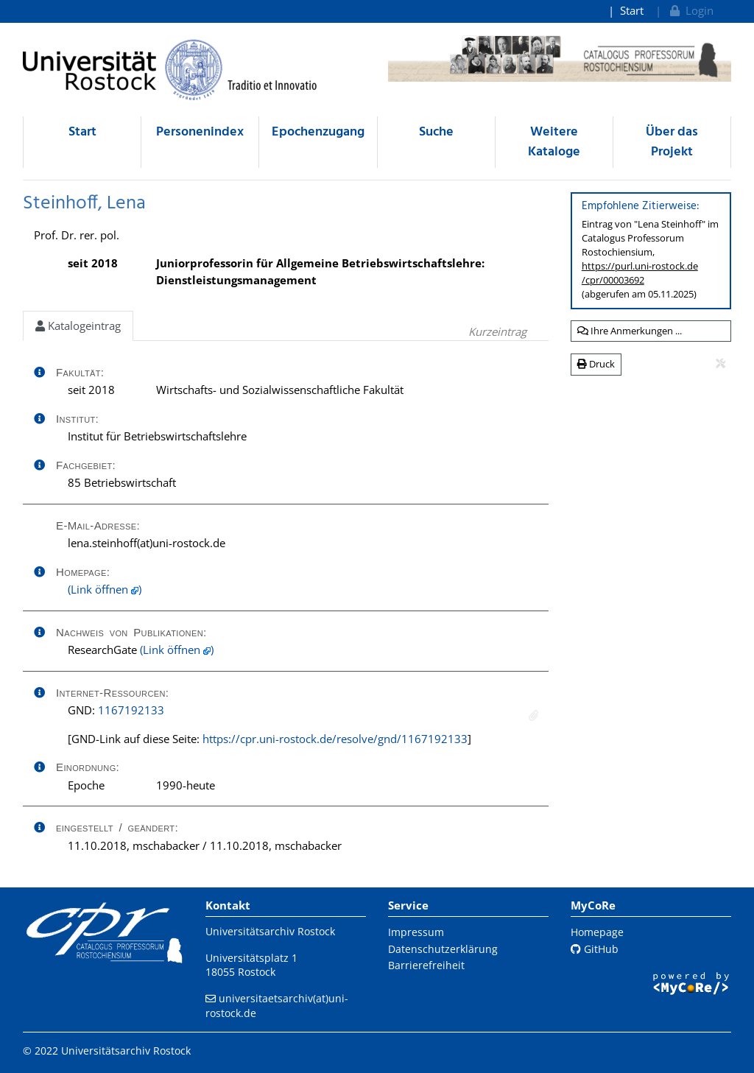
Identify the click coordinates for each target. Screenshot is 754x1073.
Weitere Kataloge (554, 142)
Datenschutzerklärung (443, 949)
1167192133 (131, 710)
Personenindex (200, 132)
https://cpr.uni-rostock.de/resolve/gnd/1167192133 (335, 738)
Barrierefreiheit (426, 965)
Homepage (597, 932)
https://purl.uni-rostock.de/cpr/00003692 (640, 272)
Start (632, 10)
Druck (596, 363)
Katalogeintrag (78, 325)
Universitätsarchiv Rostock (270, 931)
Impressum (416, 932)
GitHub (595, 949)
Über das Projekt (672, 142)
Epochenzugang (318, 132)
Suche (436, 132)
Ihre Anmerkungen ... (629, 330)
